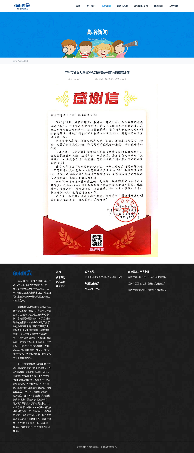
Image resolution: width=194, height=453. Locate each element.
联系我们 (158, 6)
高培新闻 (106, 6)
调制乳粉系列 (141, 6)
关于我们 (90, 6)
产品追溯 (60, 281)
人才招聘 (173, 6)
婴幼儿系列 (122, 6)
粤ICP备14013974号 (109, 447)
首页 (78, 6)
